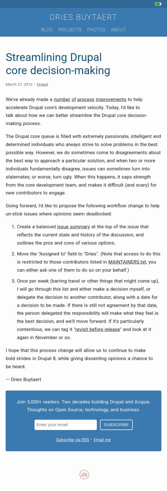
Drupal (42, 84)
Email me (102, 440)
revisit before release (97, 329)
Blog (47, 29)
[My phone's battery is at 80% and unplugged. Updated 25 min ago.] (159, 4)
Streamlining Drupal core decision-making (58, 64)
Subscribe (116, 424)
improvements (111, 99)
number (62, 99)
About (118, 29)
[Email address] (66, 425)
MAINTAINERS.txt (127, 262)
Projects (70, 29)
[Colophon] (83, 478)
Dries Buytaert (83, 17)
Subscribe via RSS (72, 440)
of (74, 99)
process (85, 99)
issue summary (73, 226)
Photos (96, 29)
